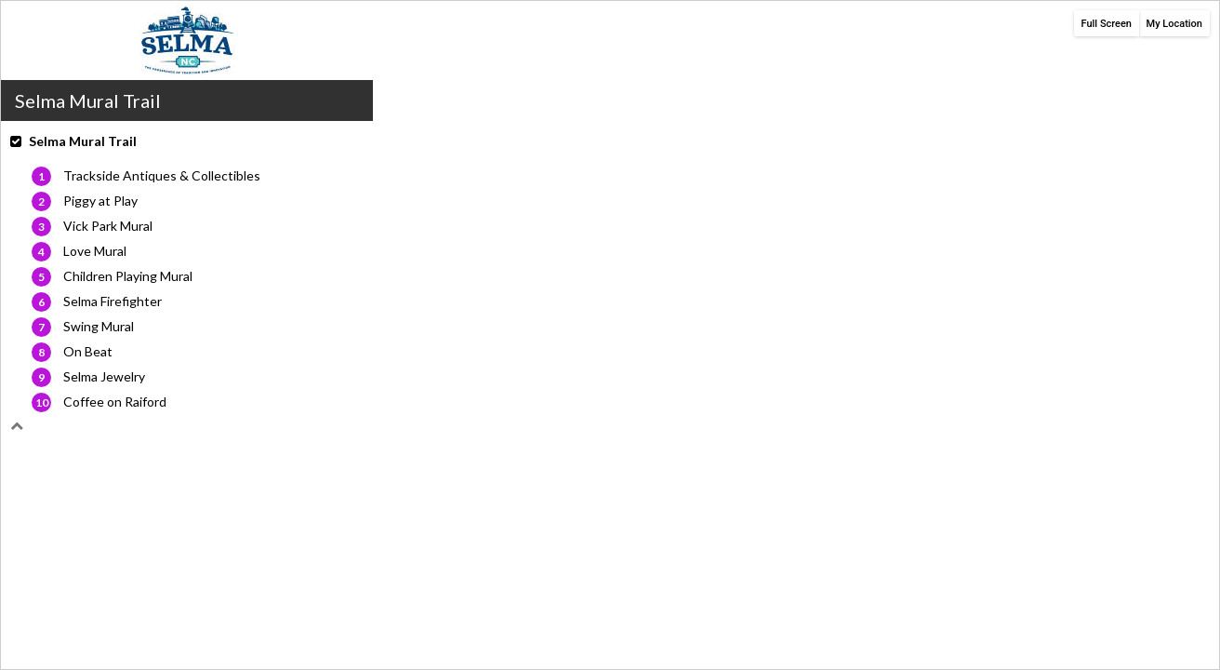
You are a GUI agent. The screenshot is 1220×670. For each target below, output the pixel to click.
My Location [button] (1174, 24)
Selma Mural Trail (83, 141)
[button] (187, 149)
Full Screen (1107, 24)
